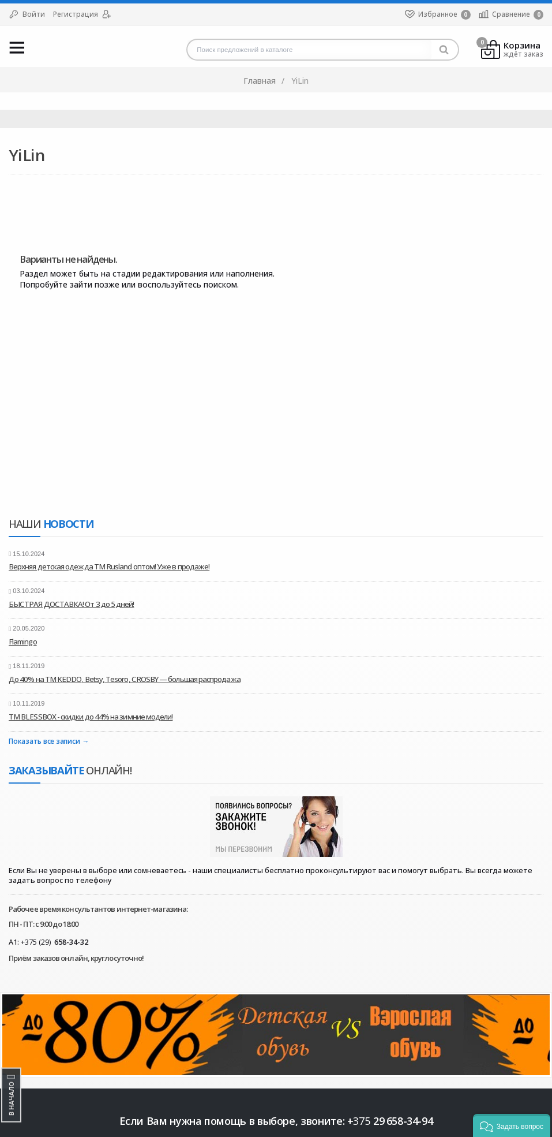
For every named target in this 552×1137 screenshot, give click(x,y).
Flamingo (23, 641)
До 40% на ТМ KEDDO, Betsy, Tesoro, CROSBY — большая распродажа (125, 679)
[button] (511, 1125)
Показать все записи (44, 741)
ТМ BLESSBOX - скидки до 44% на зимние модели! (90, 716)
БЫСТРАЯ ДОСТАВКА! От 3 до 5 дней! (71, 604)
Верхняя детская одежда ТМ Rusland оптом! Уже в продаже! (109, 566)
